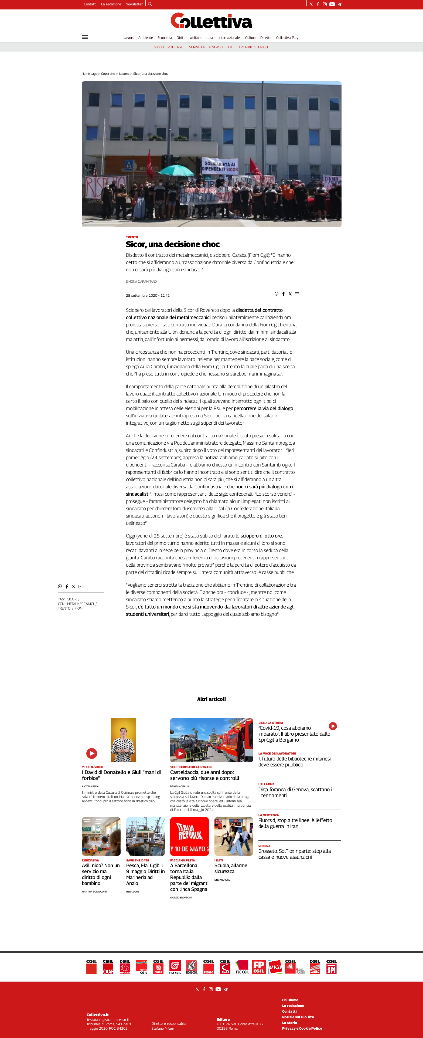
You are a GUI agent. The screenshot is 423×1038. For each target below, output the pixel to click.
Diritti (181, 37)
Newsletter (134, 4)
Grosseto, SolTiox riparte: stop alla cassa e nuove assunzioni (294, 854)
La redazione (111, 4)
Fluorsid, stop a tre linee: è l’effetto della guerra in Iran (295, 823)
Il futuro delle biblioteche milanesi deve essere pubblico (294, 761)
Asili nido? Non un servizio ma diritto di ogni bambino (101, 874)
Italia (209, 37)
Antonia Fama (90, 786)
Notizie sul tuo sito (298, 1017)
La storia (289, 1022)
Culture (250, 37)
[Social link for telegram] (339, 4)
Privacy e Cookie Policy (302, 1028)
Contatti (90, 4)
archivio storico (253, 47)
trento (64, 608)
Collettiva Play (287, 37)
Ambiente (145, 37)
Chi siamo (290, 1000)
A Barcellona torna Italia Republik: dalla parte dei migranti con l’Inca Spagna (189, 877)
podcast (175, 47)
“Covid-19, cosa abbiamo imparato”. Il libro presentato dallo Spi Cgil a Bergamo (294, 734)
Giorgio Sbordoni (181, 897)
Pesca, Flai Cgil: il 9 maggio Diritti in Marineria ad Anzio (145, 874)
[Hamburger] (85, 37)
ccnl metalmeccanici (76, 603)
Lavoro (129, 37)
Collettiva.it (98, 1014)
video (159, 47)
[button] (277, 294)
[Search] (150, 4)
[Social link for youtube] (332, 4)
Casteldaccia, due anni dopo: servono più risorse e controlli (204, 775)
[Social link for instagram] (325, 4)
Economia (165, 37)
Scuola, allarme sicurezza (230, 868)
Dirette (265, 37)
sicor (72, 599)
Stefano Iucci (222, 879)
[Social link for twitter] (311, 4)
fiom (78, 608)
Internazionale (229, 37)
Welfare (195, 37)
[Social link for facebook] (318, 4)
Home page (89, 74)
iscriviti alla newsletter (210, 47)
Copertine (108, 74)
